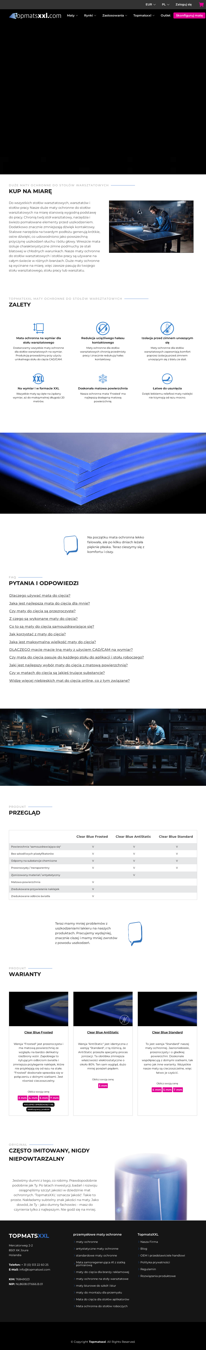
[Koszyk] (198, 4)
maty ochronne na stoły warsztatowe (102, 1278)
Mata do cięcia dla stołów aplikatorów (102, 1299)
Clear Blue (38, 1032)
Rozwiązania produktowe (158, 1276)
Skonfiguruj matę (189, 15)
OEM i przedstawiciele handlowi (162, 1255)
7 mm (54, 1098)
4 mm (33, 1098)
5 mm (44, 1098)
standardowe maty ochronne (96, 1255)
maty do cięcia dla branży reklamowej (102, 1272)
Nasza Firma (149, 1241)
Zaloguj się (184, 4)
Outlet (165, 15)
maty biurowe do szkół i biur (96, 1285)
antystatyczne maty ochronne (97, 1248)
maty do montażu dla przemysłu (99, 1292)
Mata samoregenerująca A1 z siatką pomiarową (100, 1264)
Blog (143, 1248)
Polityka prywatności (155, 1262)
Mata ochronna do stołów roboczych (102, 1306)
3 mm (22, 1098)
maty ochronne (87, 1241)
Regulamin (148, 1269)
